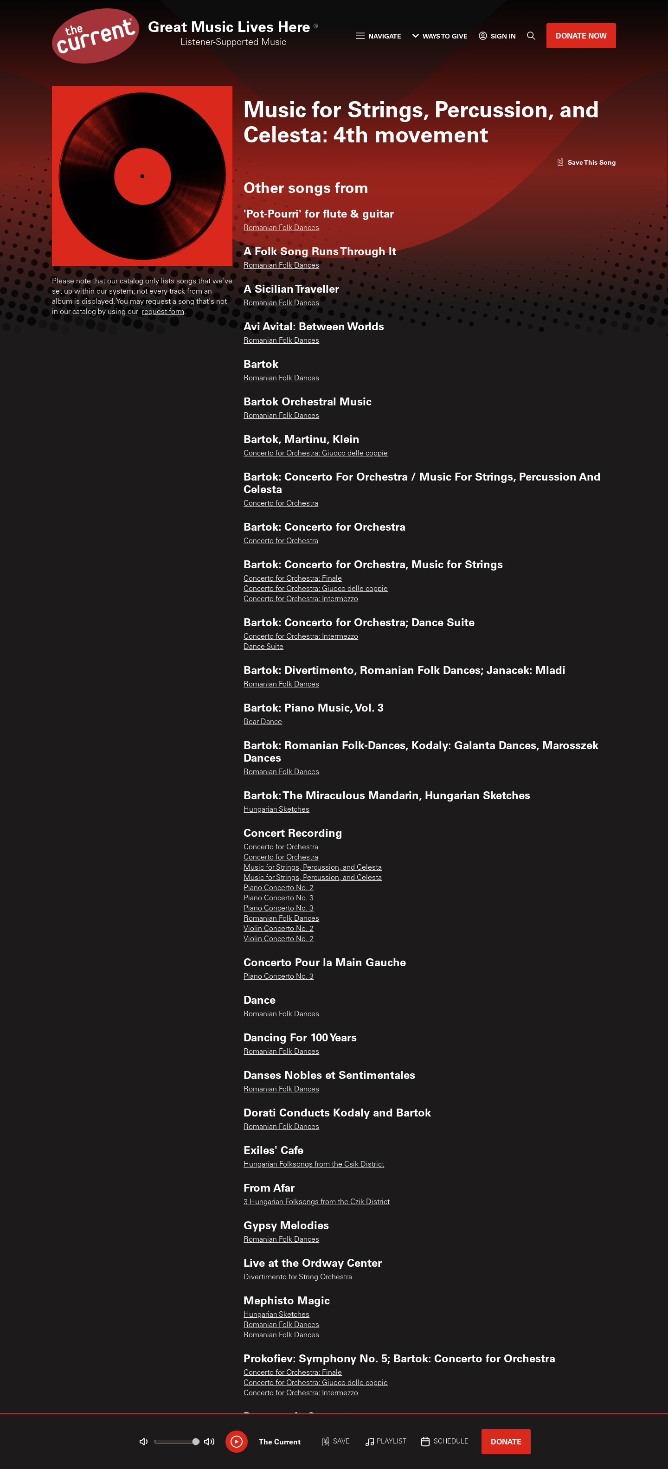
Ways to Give (440, 36)
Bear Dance (263, 722)
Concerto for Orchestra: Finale (293, 579)
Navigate (378, 36)
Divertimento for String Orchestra (298, 1277)
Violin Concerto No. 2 (279, 929)
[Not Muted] (143, 1441)
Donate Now (581, 35)
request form (163, 312)
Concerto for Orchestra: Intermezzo (301, 599)
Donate (506, 1441)
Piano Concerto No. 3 (279, 898)
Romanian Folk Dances (281, 228)
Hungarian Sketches (276, 810)
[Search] (531, 36)
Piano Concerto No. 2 (279, 888)
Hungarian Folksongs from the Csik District (314, 1164)
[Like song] (586, 162)
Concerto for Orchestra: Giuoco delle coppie (316, 453)
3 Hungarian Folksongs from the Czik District (317, 1202)
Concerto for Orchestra (281, 503)
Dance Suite (263, 647)
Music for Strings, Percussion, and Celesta (313, 868)
